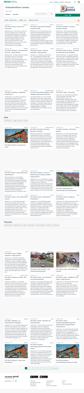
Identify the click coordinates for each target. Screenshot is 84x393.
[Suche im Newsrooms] (44, 14)
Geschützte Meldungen (51, 389)
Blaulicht (56, 2)
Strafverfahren (32, 228)
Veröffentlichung (17, 228)
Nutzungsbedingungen (35, 386)
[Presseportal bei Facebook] (11, 385)
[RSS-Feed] (78, 20)
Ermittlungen (58, 228)
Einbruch (51, 228)
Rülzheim (77, 24)
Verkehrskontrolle (42, 228)
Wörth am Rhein (76, 48)
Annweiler (77, 130)
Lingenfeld (26, 92)
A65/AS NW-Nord (76, 173)
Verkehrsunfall (8, 228)
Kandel (26, 123)
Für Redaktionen (50, 385)
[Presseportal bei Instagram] (15, 385)
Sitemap (48, 388)
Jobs (63, 386)
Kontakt (64, 385)
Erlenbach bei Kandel (49, 130)
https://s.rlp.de (9, 11)
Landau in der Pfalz (18, 123)
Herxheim (51, 346)
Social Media (33, 389)
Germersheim (8, 123)
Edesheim (51, 24)
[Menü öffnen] (79, 2)
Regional (61, 2)
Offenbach (26, 48)
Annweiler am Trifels (24, 278)
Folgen (68, 15)
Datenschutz (33, 388)
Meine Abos (68, 2)
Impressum (32, 385)
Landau (77, 92)
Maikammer (25, 24)
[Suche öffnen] (75, 2)
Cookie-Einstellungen (67, 388)
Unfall (25, 228)
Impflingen (26, 322)
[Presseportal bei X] (13, 385)
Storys (51, 2)
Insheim (51, 48)
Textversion (48, 386)
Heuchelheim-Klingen (49, 92)
